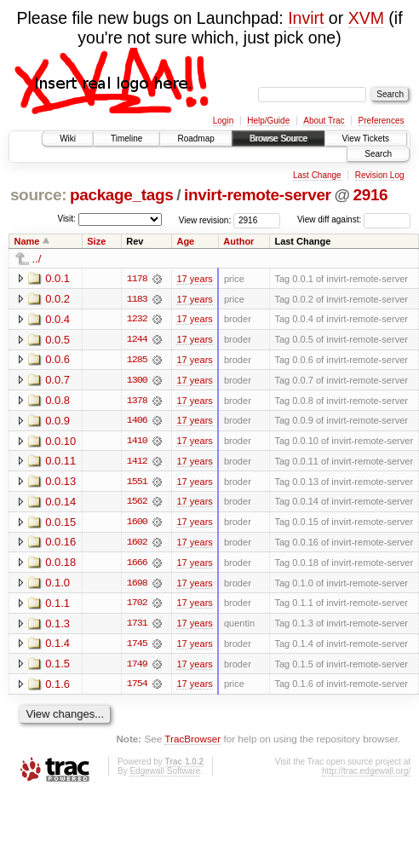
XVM (366, 18)
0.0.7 (57, 380)
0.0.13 (60, 482)
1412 (137, 463)
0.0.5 (57, 339)
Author (238, 241)
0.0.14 (60, 503)
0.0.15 (60, 523)
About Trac (323, 120)
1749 (137, 667)
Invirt (306, 18)
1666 (137, 565)
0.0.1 (57, 278)
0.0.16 (60, 544)
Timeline (126, 138)
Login (223, 120)
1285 (137, 360)
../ (37, 258)
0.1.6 (57, 687)
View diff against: (353, 219)
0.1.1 (57, 605)
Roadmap (195, 138)
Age (185, 241)
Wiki (68, 138)
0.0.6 (57, 360)
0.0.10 (60, 442)
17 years (194, 279)
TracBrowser (192, 742)
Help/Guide (268, 120)
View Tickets (365, 138)
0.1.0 (57, 585)
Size (96, 241)
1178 (137, 279)
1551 (137, 483)
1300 (137, 381)
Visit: (66, 218)
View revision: (205, 219)
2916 (370, 195)
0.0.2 (57, 298)
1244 (137, 340)
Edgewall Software (164, 774)
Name (27, 241)
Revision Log (380, 175)
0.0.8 (57, 401)
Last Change (317, 175)
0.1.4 (57, 646)
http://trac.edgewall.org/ (366, 774)
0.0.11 (60, 462)
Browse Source (278, 138)
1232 (137, 319)
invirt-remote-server (257, 195)
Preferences (382, 120)
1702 (137, 606)
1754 (137, 688)
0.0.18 (60, 564)
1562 (137, 504)
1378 (137, 401)
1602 (137, 544)
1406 (137, 422)
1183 (137, 299)
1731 (137, 626)
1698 (137, 585)
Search (378, 154)
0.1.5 (57, 667)
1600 (137, 524)
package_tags (122, 195)
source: (38, 195)
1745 (137, 647)
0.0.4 (57, 319)
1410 (137, 442)
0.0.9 (57, 421)
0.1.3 (57, 626)
